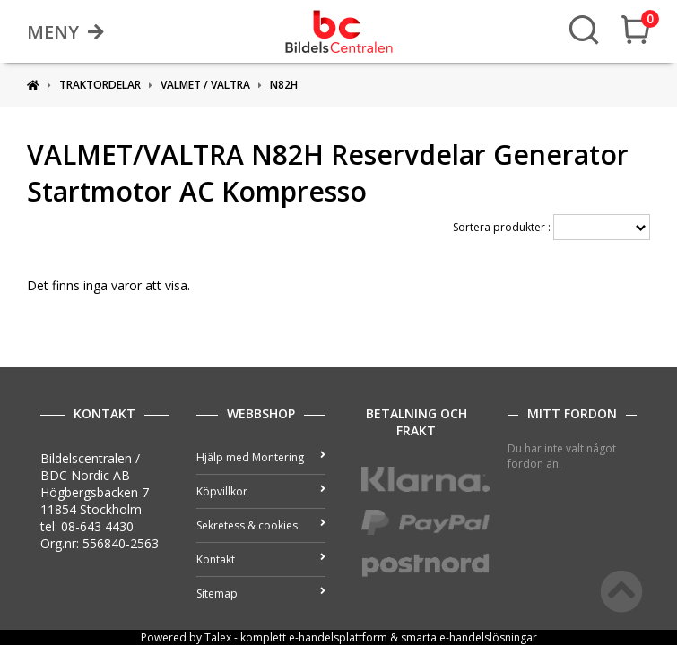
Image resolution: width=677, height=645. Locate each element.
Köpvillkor (260, 491)
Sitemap (260, 593)
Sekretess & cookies (260, 525)
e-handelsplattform (338, 637)
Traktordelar (100, 84)
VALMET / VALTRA (205, 84)
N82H (284, 84)
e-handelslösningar (488, 637)
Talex (217, 637)
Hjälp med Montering (260, 457)
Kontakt (260, 559)
